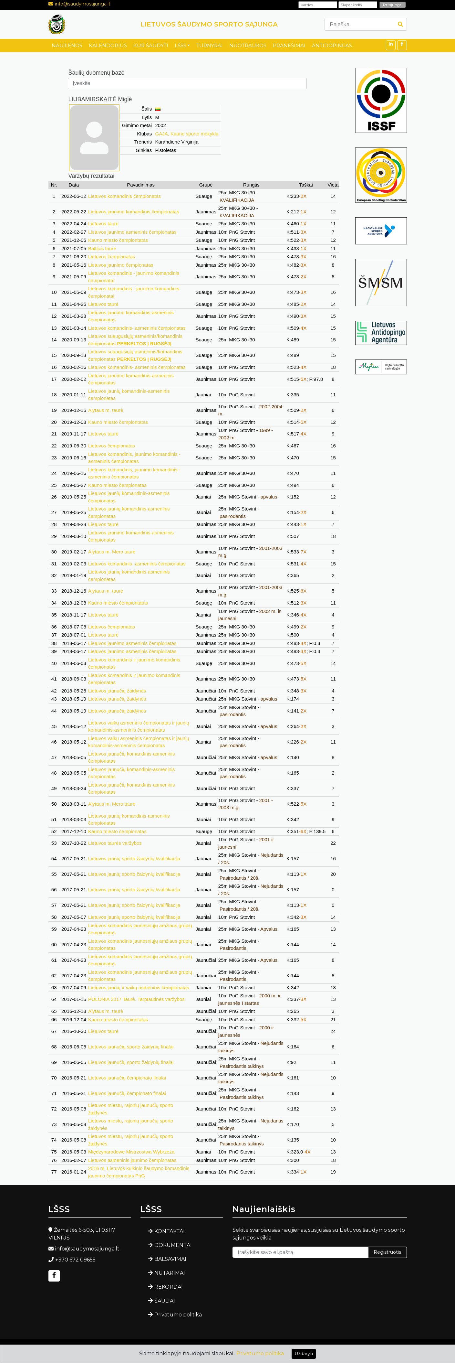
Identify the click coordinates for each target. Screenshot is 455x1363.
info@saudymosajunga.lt (82, 4)
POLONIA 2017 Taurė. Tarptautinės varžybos (136, 999)
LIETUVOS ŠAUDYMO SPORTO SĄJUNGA (209, 24)
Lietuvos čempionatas (111, 256)
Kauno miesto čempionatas (117, 485)
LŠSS (180, 45)
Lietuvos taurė (103, 223)
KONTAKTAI (169, 1231)
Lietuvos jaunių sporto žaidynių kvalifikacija (134, 858)
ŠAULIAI (164, 1301)
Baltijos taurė (102, 248)
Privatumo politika (178, 1315)
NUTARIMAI (169, 1273)
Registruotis (387, 1252)
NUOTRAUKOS (247, 45)
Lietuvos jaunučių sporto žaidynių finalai (130, 1046)
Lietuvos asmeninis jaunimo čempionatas (132, 1160)
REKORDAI (168, 1287)
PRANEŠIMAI (289, 45)
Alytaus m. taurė (105, 410)
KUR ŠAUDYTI (150, 45)
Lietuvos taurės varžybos (115, 843)
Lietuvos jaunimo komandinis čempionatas (133, 211)
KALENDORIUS (108, 45)
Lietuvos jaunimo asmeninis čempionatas (132, 232)
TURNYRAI (209, 45)
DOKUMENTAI (173, 1245)
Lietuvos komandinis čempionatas (124, 196)
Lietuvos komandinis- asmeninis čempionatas (137, 328)
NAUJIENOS (67, 45)
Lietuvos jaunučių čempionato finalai (127, 1077)
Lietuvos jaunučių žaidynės (117, 690)
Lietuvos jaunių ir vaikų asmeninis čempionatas (138, 987)
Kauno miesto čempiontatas (118, 240)
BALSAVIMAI (170, 1259)
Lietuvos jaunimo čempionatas (120, 265)
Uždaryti (304, 1354)
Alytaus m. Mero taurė (112, 551)
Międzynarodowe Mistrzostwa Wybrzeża (131, 1151)
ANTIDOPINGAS (332, 45)
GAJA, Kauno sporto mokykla (187, 133)
